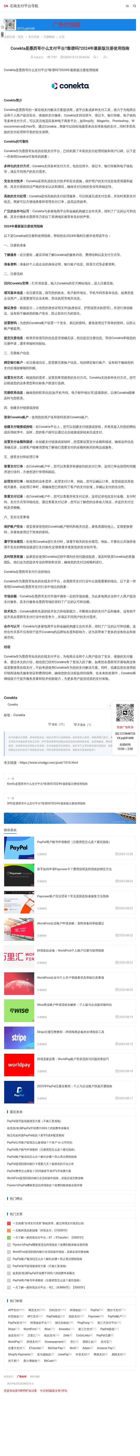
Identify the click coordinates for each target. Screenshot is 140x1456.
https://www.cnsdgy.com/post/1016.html (49, 763)
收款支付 (49, 1333)
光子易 (12, 1358)
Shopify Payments (19, 1352)
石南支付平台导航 (24, 6)
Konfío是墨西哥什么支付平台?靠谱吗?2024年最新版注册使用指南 (47, 783)
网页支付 (34, 1308)
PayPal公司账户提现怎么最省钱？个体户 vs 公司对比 (39, 1140)
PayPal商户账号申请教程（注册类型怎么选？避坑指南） (76, 842)
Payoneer (94, 1314)
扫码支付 (54, 1308)
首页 (20, 36)
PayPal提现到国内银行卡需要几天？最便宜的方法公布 (40, 1161)
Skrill (73, 1346)
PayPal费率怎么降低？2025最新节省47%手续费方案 (39, 1169)
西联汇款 (88, 1339)
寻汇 (73, 1339)
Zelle (66, 1333)
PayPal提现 (107, 1327)
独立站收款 (62, 1320)
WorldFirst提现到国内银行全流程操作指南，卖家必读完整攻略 (45, 1176)
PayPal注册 (103, 1333)
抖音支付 (81, 1352)
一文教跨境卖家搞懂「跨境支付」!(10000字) (37, 1228)
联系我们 (9, 1374)
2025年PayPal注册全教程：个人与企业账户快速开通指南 (77, 1084)
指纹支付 (74, 1314)
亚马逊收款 (44, 1352)
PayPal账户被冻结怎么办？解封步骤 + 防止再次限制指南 (42, 1154)
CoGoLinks (83, 1333)
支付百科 (33, 36)
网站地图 (38, 1374)
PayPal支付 (15, 1320)
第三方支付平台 (107, 1320)
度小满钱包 (30, 1358)
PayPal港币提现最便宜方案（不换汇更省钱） (35, 1119)
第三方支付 (85, 1327)
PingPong (83, 1320)
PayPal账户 (115, 1314)
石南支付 (38, 57)
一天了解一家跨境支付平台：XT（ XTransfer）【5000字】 (46, 1235)
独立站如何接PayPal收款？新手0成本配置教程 (35, 1133)
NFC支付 (32, 1314)
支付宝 (105, 1339)
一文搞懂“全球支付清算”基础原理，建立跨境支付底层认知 (45, 1221)
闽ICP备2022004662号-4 (22, 1381)
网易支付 (99, 1352)
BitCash (49, 1358)
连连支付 (13, 1333)
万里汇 (31, 1333)
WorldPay (14, 1339)
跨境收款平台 (38, 1320)
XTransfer (35, 1346)
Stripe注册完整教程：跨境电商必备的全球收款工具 (73, 1030)
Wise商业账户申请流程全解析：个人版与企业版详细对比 (77, 1003)
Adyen (86, 1346)
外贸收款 (13, 1314)
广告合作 (24, 1374)
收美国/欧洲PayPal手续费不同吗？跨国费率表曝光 (38, 1126)
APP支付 (13, 1308)
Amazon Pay (105, 1346)
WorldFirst (30, 1327)
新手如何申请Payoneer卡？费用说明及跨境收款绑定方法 (77, 869)
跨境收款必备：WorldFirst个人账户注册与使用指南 (73, 950)
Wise (47, 1327)
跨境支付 (32, 1339)
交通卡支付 (15, 1346)
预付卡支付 (114, 1308)
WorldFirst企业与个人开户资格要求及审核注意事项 (73, 976)
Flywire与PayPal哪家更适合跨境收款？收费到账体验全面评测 (44, 1183)
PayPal (95, 1308)
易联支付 (117, 1352)
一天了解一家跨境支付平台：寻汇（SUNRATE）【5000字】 (46, 1285)
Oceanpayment (54, 1339)
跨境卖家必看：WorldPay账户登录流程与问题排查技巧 (75, 1057)
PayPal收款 (53, 1314)
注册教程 (49, 36)
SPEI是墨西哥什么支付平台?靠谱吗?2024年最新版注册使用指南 (46, 803)
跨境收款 (75, 1308)
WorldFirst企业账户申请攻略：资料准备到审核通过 (73, 923)
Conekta (13, 704)
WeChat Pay (55, 1346)
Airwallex (64, 1327)
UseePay (63, 1352)
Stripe (11, 1327)
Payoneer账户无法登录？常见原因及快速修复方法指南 (75, 896)
